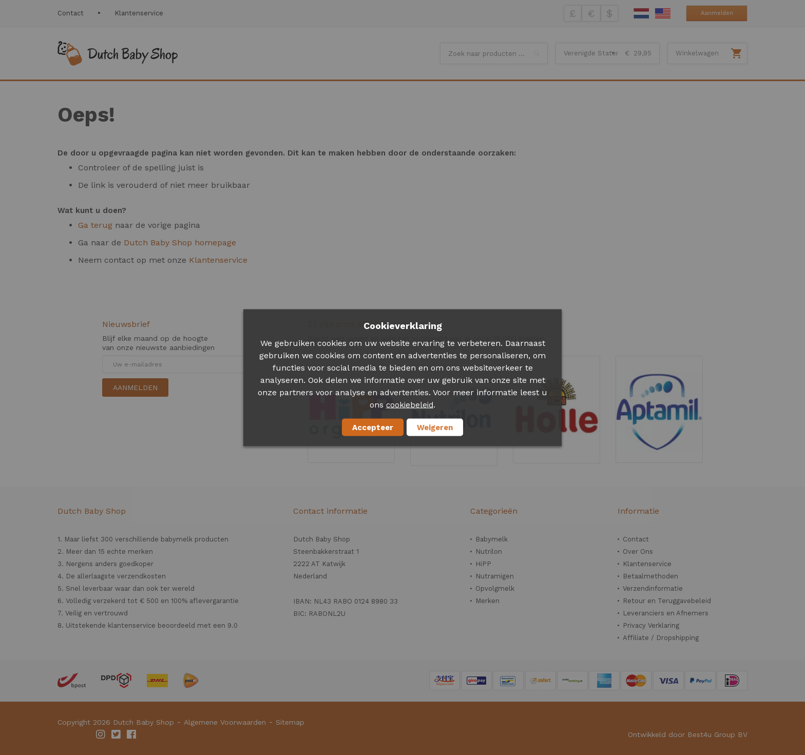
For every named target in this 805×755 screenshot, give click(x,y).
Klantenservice (138, 13)
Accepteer (372, 427)
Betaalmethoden (650, 576)
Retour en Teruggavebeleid (667, 601)
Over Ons (638, 551)
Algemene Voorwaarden (225, 722)
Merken (487, 601)
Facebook (132, 734)
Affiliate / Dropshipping (661, 638)
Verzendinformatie (653, 588)
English (662, 13)
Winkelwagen (697, 53)
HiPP (483, 564)
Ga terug (95, 225)
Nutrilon (488, 551)
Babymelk (491, 539)
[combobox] (494, 53)
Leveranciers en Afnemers (665, 613)
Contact (70, 13)
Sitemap (290, 722)
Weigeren (435, 427)
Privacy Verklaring (651, 625)
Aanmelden (717, 13)
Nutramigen (494, 576)
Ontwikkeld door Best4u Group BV (687, 734)
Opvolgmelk (494, 588)
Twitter (116, 734)
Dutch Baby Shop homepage (180, 242)
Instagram (101, 734)
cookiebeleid (409, 404)
